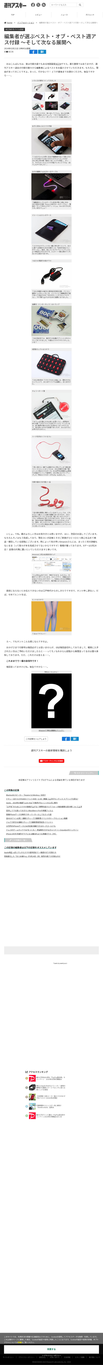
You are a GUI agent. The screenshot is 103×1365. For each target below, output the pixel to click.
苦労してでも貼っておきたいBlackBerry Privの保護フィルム (29, 810)
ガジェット (90, 14)
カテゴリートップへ (83, 773)
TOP (12, 14)
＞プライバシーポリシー (51, 1356)
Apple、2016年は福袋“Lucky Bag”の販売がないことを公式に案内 (32, 803)
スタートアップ (68, 1211)
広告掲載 (67, 1221)
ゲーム (47, 1211)
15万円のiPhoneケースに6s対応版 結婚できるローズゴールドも (31, 826)
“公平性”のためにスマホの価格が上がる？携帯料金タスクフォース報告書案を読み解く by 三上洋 (44, 807)
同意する (51, 1349)
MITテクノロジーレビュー (57, 1215)
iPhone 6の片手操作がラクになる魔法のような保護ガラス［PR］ (31, 834)
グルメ (56, 1211)
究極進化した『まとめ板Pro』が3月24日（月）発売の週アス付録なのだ (32, 856)
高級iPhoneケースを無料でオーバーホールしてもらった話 (29, 814)
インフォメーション (25, 22)
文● (6, 51)
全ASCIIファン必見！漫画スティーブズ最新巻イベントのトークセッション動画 (36, 818)
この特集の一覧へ (18, 840)
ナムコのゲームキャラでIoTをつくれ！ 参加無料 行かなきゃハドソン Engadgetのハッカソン (42, 830)
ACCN (10, 51)
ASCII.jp (39, 1215)
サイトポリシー (8, 1221)
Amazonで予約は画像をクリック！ (51, 730)
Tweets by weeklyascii (60, 963)
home (8, 22)
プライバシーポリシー (27, 1221)
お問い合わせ (55, 1221)
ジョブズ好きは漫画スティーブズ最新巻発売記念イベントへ (29, 822)
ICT (79, 1211)
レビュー (38, 14)
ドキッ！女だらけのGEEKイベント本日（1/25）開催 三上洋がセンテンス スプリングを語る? (42, 799)
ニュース (64, 14)
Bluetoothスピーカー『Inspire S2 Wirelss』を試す (26, 795)
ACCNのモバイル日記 (14, 29)
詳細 (19, 1342)
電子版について (94, 1221)
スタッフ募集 (79, 1221)
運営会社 (42, 1221)
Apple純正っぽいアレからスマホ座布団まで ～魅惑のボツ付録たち (30, 852)
